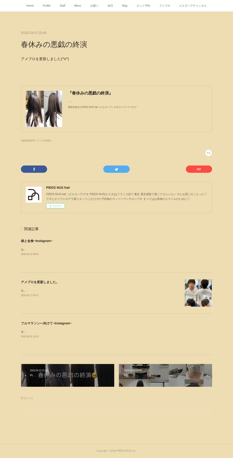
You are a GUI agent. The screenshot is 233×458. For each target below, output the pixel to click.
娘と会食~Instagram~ (37, 241)
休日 (110, 5)
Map (124, 5)
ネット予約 (143, 5)
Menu (77, 5)
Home (30, 5)
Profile (47, 5)
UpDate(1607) (28, 140)
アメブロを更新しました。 (40, 282)
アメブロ (164, 5)
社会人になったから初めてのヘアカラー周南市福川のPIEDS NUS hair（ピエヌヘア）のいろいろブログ (84, 290)
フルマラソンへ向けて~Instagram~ (46, 323)
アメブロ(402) (44, 140)
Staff (62, 5)
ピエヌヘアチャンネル (193, 5)
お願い (94, 5)
